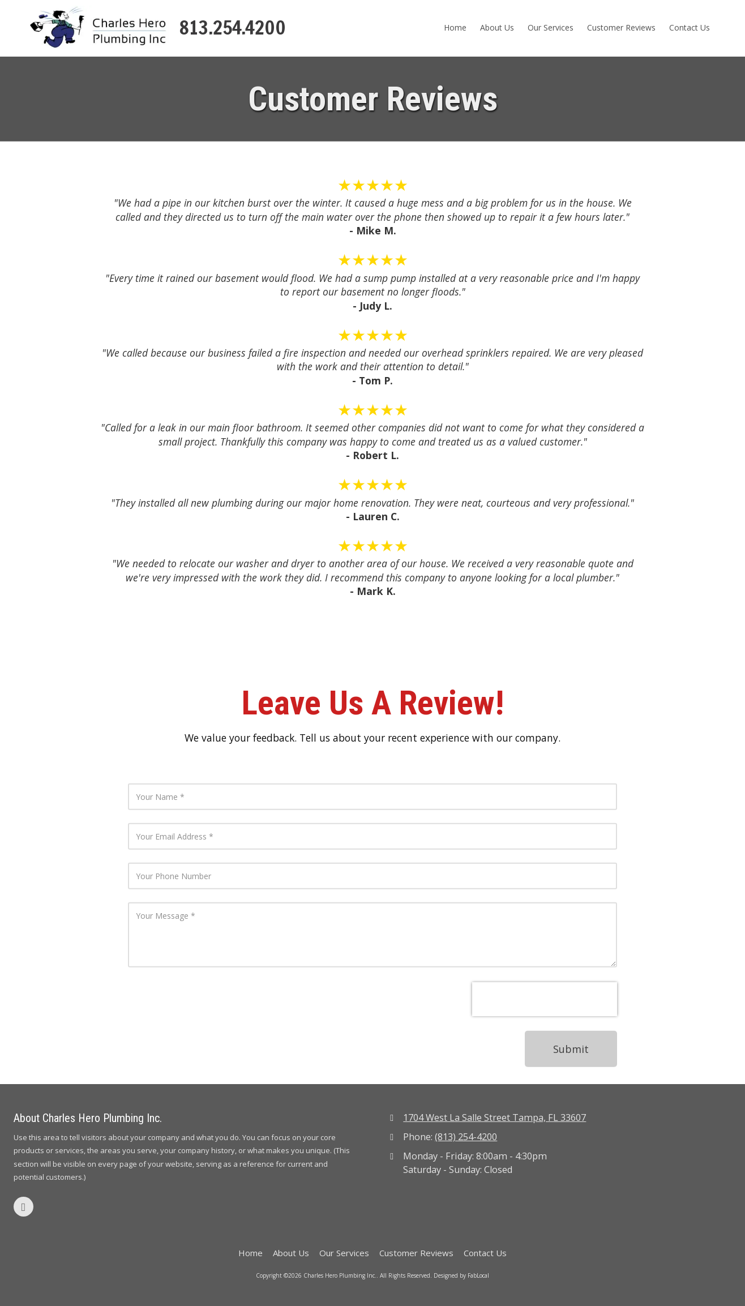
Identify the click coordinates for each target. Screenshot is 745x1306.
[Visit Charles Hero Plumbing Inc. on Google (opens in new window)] (23, 1207)
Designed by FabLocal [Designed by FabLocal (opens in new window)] (461, 1275)
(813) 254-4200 (466, 1137)
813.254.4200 (232, 27)
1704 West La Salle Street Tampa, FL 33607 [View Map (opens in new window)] (494, 1117)
